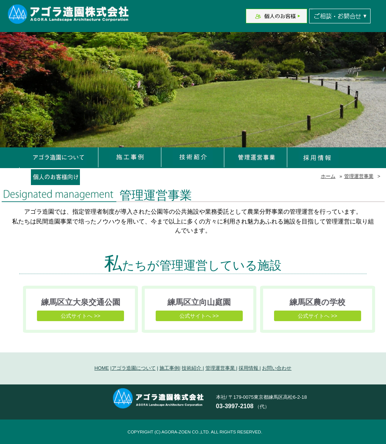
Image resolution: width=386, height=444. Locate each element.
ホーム (328, 176)
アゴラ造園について (134, 368)
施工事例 (169, 368)
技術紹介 (192, 368)
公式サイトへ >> (80, 316)
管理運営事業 (359, 176)
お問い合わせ (276, 368)
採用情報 (249, 368)
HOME (102, 368)
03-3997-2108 (235, 406)
